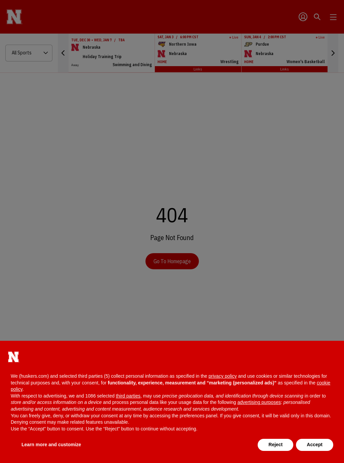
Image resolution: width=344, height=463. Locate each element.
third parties (128, 396)
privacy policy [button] (223, 376)
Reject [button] (275, 444)
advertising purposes (259, 402)
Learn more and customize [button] (51, 444)
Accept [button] (314, 444)
